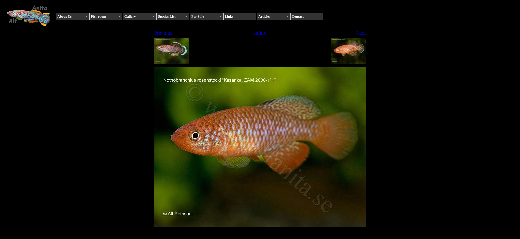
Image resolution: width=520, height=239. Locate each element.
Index (260, 33)
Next (361, 33)
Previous (163, 33)
